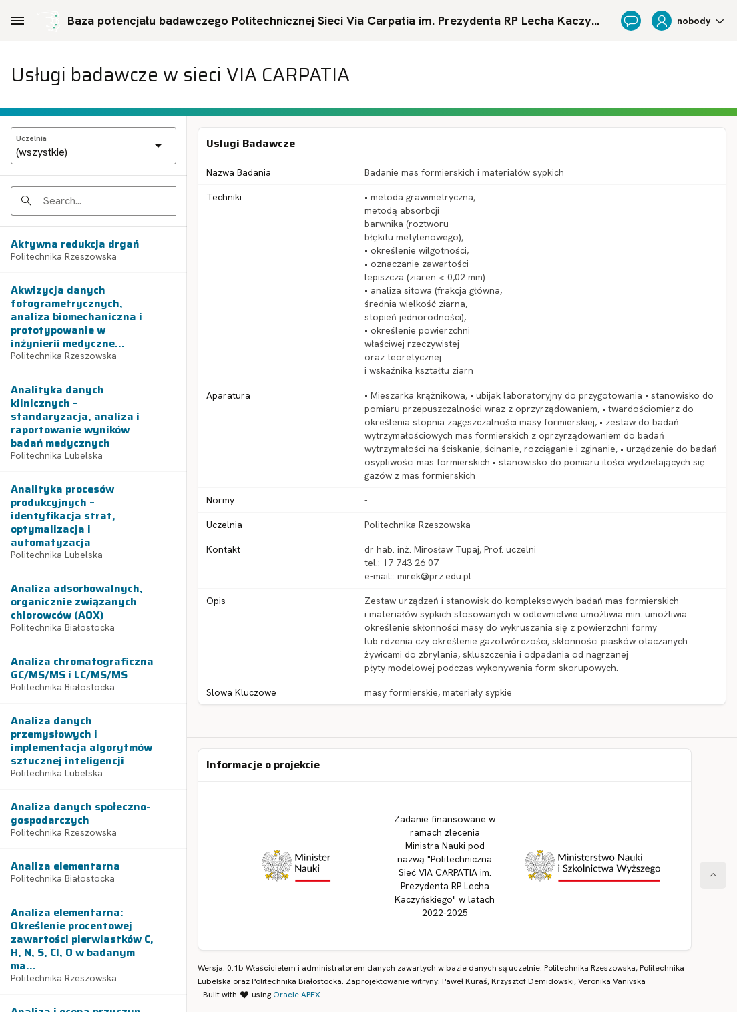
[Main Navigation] (17, 21)
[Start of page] (713, 875)
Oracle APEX (296, 994)
